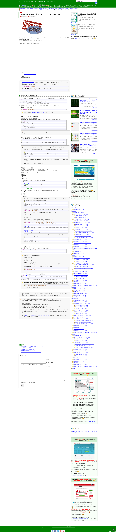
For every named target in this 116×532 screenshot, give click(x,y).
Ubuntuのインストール (79, 335)
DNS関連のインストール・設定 (80, 239)
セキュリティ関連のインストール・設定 (82, 243)
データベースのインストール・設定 (81, 219)
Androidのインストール (79, 209)
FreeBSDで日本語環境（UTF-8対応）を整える (31, 352)
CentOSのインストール (79, 212)
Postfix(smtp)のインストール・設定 (83, 236)
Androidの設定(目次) (24, 8)
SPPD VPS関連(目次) (58, 6)
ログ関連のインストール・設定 (80, 244)
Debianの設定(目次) (43, 8)
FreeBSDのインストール (79, 288)
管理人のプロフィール (40, 1)
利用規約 (32, 1)
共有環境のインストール (79, 251)
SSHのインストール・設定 (79, 290)
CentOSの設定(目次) (34, 8)
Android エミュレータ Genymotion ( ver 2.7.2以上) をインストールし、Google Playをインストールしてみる (88, 100)
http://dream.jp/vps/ (92, 421)
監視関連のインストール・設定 (80, 246)
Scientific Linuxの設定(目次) (63, 8)
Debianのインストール (79, 256)
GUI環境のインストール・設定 (80, 241)
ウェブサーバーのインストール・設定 (82, 222)
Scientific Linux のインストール (80, 300)
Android (74, 207)
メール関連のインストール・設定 (81, 229)
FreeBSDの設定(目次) (52, 8)
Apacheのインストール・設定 (80, 295)
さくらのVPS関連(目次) (83, 6)
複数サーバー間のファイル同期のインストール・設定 (85, 248)
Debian (73, 255)
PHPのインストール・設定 (81, 215)
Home (20, 1)
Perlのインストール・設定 (81, 217)
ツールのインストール (78, 249)
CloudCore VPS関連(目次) (37, 6)
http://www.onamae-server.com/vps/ (80, 518)
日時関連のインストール (79, 253)
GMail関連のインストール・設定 (82, 234)
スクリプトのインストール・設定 (81, 214)
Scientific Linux (75, 298)
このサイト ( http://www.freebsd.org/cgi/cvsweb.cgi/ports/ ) (37, 315)
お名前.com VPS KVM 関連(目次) (71, 6)
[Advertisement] (44, 57)
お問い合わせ (26, 1)
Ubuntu (73, 334)
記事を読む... (94, 107)
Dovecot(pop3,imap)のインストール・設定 (84, 232)
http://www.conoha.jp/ (77, 475)
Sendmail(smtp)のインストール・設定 (83, 231)
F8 (20, 12)
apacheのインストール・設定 (81, 224)
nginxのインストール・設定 (81, 227)
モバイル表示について (51, 1)
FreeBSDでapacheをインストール (28, 350)
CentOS (74, 211)
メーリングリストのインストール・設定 (84, 237)
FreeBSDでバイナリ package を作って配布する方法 (32, 346)
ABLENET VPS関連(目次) (25, 6)
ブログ (73, 368)
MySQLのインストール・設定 (81, 220)
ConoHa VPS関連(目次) (48, 6)
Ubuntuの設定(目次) (74, 8)
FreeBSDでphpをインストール (27, 349)
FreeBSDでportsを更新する (28, 82)
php (38, 16)
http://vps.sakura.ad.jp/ (81, 198)
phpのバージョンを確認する (30, 74)
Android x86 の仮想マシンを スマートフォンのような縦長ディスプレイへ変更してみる (88, 112)
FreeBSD (74, 287)
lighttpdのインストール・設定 (81, 225)
